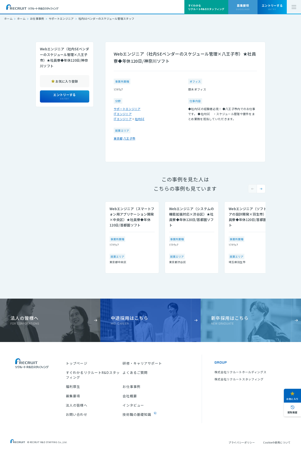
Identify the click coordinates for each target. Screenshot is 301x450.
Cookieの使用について (277, 442)
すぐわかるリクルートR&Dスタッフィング (93, 375)
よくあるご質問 (135, 372)
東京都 (118, 138)
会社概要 (129, 396)
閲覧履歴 (292, 412)
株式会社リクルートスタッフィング (239, 379)
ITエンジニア (123, 114)
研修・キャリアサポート (142, 363)
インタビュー (133, 405)
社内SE (139, 119)
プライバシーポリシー (241, 442)
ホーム (8, 19)
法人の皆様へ (76, 405)
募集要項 (73, 396)
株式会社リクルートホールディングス (240, 372)
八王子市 (129, 138)
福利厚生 (73, 386)
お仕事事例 (37, 18)
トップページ (76, 363)
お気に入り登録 (66, 81)
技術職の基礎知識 (136, 414)
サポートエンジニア (61, 18)
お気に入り (292, 399)
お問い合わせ (76, 414)
